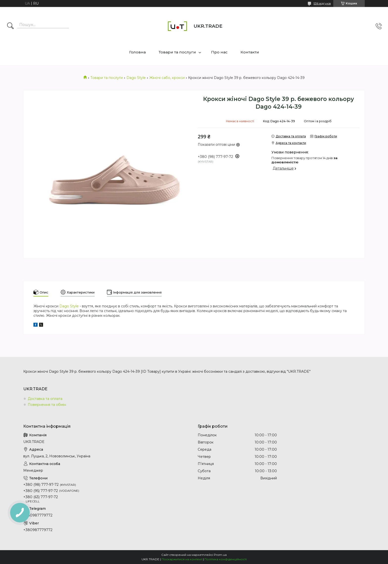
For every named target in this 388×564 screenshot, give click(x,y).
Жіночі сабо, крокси (167, 77)
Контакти (250, 52)
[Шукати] (10, 26)
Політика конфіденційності (225, 559)
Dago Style (136, 77)
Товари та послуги (177, 52)
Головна (137, 52)
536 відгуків (322, 3)
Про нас (219, 52)
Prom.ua (220, 555)
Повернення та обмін (47, 404)
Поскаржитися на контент (182, 559)
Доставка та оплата (45, 398)
